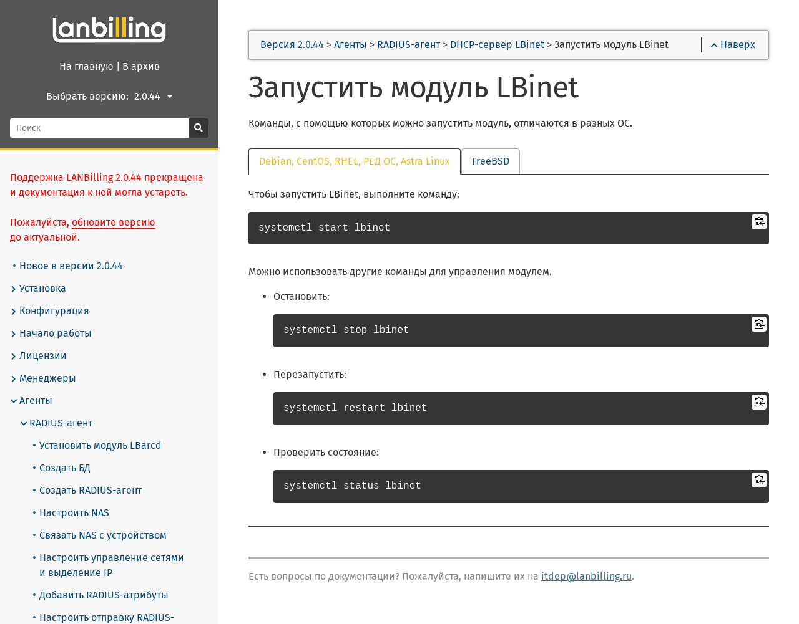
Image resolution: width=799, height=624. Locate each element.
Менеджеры (43, 378)
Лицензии (38, 355)
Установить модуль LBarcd (97, 445)
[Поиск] (99, 128)
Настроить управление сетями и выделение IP (108, 565)
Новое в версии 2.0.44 (68, 266)
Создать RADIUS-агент (87, 490)
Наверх (733, 44)
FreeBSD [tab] (490, 161)
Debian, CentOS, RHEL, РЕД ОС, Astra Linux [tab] (354, 161)
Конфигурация (49, 311)
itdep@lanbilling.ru (586, 576)
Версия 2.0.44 (292, 44)
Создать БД (62, 468)
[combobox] (155, 96)
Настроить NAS (71, 513)
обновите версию (113, 222)
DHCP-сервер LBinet (497, 44)
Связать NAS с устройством (100, 535)
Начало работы (51, 333)
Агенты (31, 400)
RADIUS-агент (56, 423)
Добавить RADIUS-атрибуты (101, 595)
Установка (38, 288)
